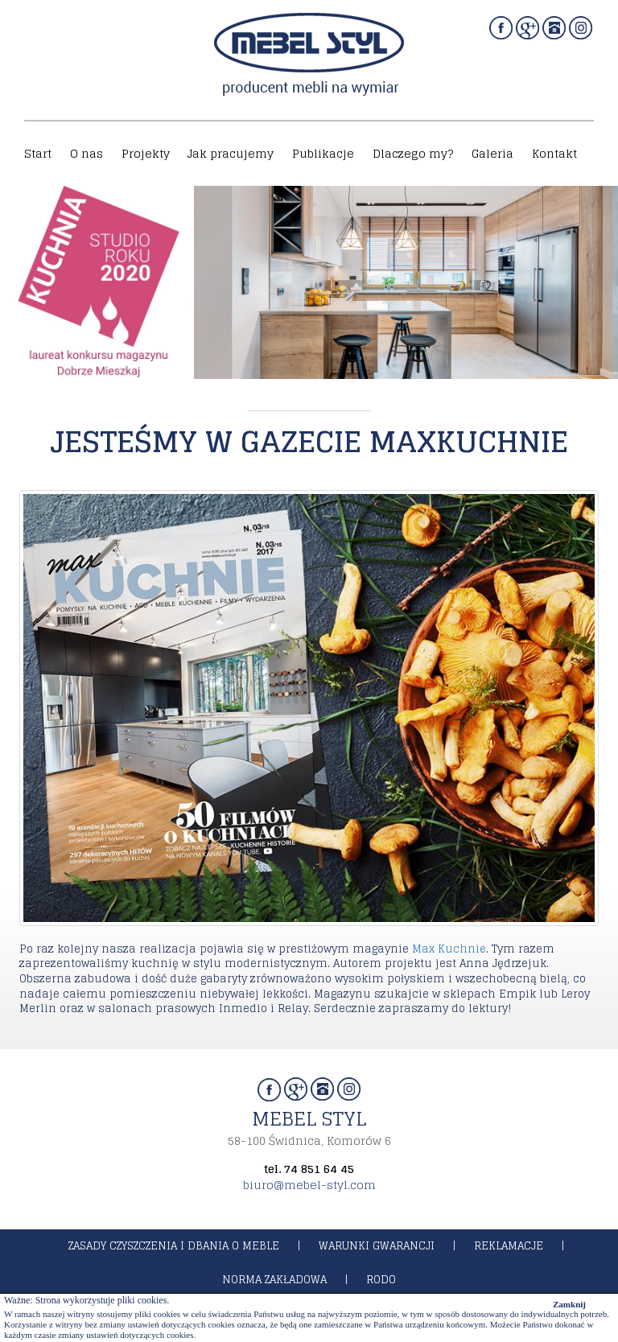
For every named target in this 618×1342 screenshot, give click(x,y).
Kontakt (554, 153)
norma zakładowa (274, 1279)
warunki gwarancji (377, 1246)
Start (38, 153)
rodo (381, 1279)
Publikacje (323, 153)
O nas (86, 153)
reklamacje (508, 1246)
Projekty (146, 153)
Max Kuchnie (449, 949)
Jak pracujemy (230, 153)
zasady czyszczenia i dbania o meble (173, 1246)
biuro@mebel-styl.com (309, 1185)
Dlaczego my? (413, 153)
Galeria (492, 153)
